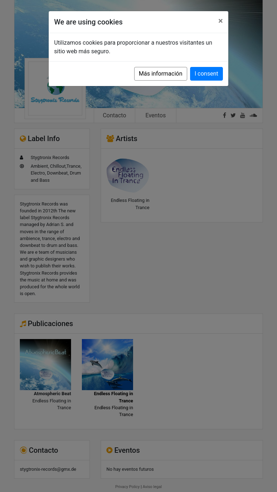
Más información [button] (161, 73)
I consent (206, 73)
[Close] (220, 21)
